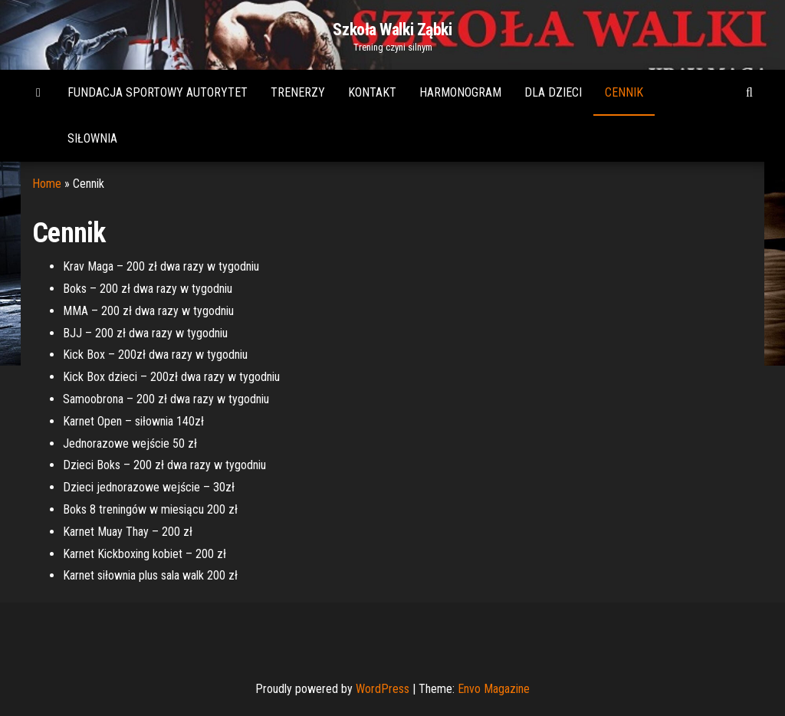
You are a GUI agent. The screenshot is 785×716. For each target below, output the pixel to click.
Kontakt (372, 92)
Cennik (624, 92)
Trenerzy (298, 92)
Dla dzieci (553, 92)
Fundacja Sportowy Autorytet (157, 92)
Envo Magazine (494, 689)
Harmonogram (460, 92)
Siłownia (92, 138)
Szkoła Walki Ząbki (392, 29)
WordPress (382, 689)
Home (46, 183)
